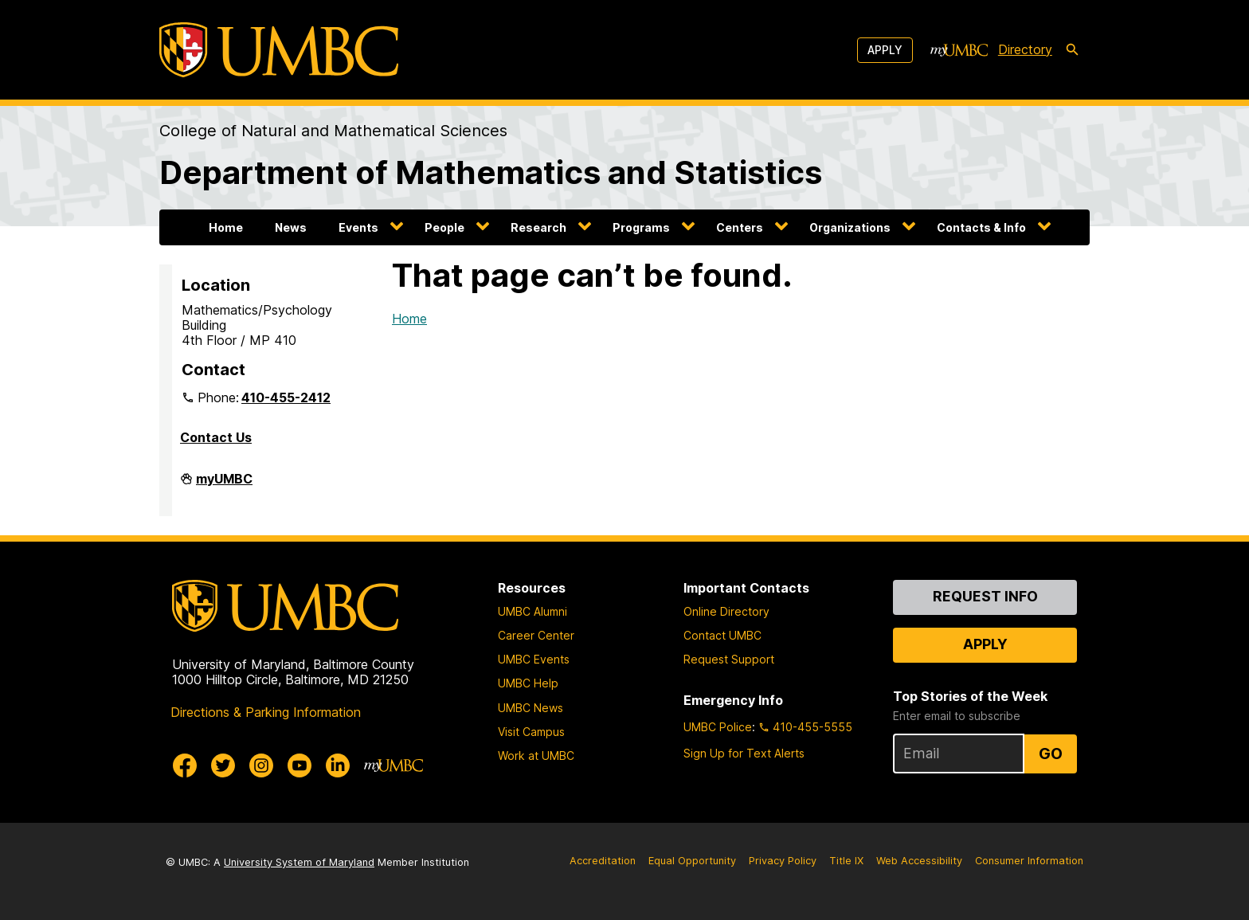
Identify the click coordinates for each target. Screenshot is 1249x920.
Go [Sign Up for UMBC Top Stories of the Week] (1051, 753)
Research (538, 227)
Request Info (985, 596)
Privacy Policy (782, 861)
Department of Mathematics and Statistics (490, 172)
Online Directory (726, 611)
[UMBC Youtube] (299, 765)
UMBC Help (528, 683)
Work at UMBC (536, 755)
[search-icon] (1072, 50)
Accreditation (603, 861)
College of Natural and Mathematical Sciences (333, 130)
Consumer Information (1029, 861)
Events (358, 227)
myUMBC (224, 485)
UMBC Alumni (532, 611)
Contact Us (216, 437)
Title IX (846, 861)
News (291, 227)
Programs (641, 227)
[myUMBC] (959, 50)
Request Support (728, 659)
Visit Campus (531, 731)
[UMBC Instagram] (261, 765)
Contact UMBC (722, 635)
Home (226, 227)
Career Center (536, 635)
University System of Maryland (299, 862)
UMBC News (530, 707)
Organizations (850, 227)
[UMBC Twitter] (223, 765)
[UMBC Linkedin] (337, 765)
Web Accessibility (919, 861)
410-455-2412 (286, 397)
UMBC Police (717, 727)
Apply (884, 50)
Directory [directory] (1025, 49)
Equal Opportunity (692, 861)
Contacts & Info (981, 227)
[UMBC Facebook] (184, 765)
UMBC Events (534, 659)
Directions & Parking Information (265, 712)
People (444, 227)
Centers (739, 227)
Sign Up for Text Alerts (744, 753)
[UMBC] (279, 50)
